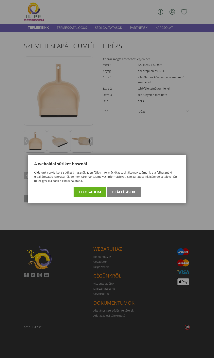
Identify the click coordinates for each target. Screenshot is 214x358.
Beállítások (123, 192)
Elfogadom (90, 192)
